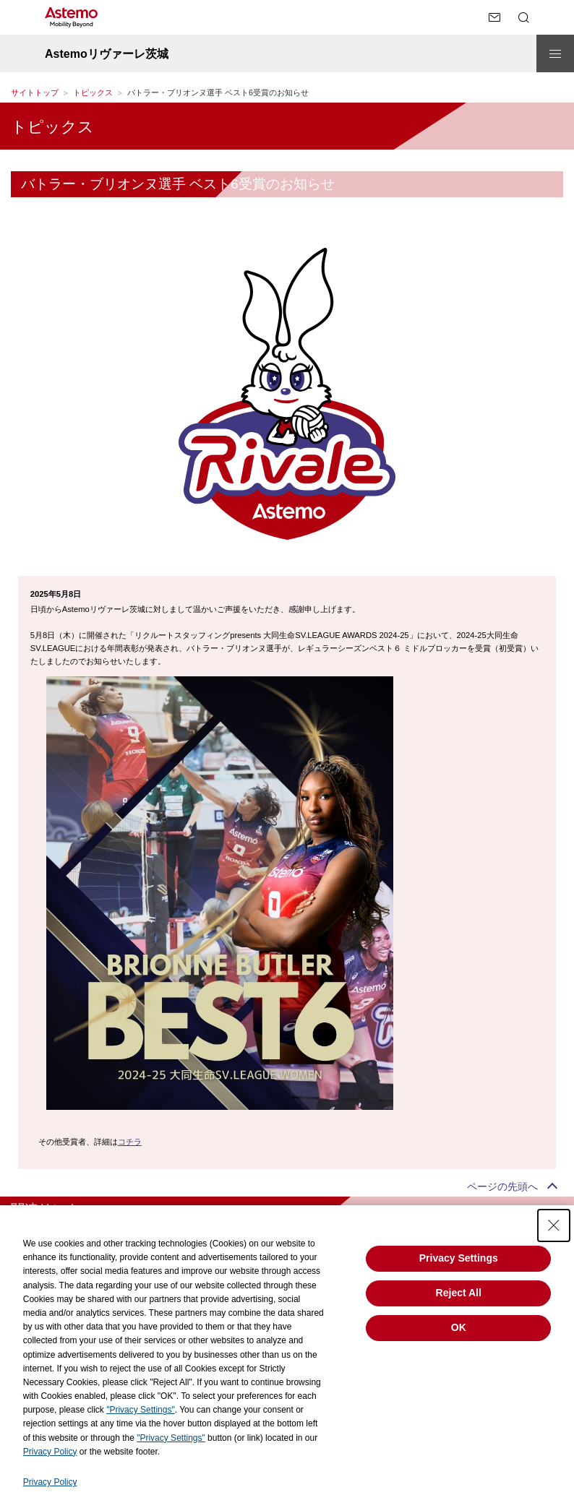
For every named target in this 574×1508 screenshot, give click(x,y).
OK (458, 1327)
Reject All (458, 1292)
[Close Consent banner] (554, 1225)
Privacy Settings (458, 1258)
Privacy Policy (50, 1452)
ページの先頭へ (502, 1186)
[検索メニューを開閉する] (523, 17)
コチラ (130, 1141)
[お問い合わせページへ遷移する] (494, 17)
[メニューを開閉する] (555, 53)
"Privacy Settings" (140, 1410)
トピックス (93, 92)
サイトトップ (35, 92)
